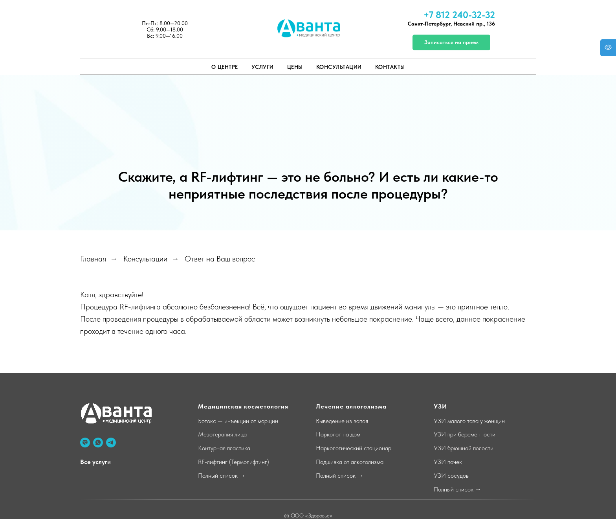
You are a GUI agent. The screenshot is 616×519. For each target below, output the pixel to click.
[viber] (85, 442)
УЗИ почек (448, 462)
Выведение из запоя (342, 421)
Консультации (339, 67)
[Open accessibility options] (608, 47)
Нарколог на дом (338, 434)
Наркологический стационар (353, 448)
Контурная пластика (224, 448)
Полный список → (222, 475)
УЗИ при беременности (464, 434)
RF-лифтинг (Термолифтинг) (233, 462)
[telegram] (111, 442)
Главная (93, 258)
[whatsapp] (98, 442)
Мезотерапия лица (222, 434)
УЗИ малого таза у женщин (469, 421)
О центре (224, 67)
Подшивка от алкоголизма (349, 462)
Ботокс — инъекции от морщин (238, 421)
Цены (295, 67)
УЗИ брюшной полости (463, 448)
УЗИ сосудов (451, 475)
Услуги (262, 67)
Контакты (390, 67)
